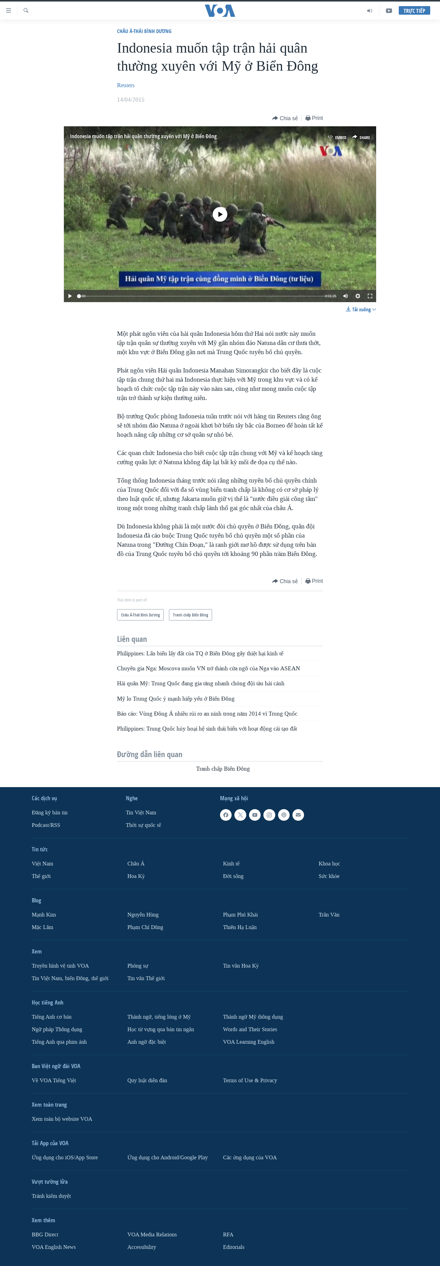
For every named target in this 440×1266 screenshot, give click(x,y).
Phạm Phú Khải (240, 914)
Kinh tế (231, 863)
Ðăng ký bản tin (50, 812)
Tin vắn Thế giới (146, 978)
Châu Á (136, 863)
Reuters (125, 85)
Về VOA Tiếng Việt (54, 1080)
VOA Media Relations (152, 1234)
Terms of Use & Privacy (250, 1080)
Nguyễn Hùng (143, 914)
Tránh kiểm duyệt (51, 1196)
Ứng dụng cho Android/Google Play (167, 1157)
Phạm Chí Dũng (145, 927)
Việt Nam (42, 863)
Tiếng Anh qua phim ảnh (59, 1042)
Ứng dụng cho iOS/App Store (65, 1157)
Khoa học (329, 863)
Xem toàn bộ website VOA (62, 1119)
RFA (228, 1234)
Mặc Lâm (42, 927)
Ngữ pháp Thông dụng (57, 1029)
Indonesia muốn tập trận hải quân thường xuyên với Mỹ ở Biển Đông (143, 136)
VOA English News (54, 1247)
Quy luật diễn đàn (147, 1080)
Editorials (233, 1247)
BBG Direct (45, 1234)
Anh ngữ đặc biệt (146, 1042)
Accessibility (141, 1247)
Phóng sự (137, 965)
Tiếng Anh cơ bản (52, 1016)
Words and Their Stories (250, 1029)
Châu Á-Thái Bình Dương (144, 31)
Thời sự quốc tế (143, 825)
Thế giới (41, 876)
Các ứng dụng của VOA (250, 1157)
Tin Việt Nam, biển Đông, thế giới (70, 978)
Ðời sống (233, 876)
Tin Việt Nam (141, 812)
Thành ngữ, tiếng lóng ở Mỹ (159, 1016)
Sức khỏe (329, 876)
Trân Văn (329, 914)
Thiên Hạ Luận (240, 927)
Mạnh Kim (44, 914)
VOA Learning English (248, 1042)
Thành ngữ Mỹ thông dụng (253, 1016)
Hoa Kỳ (136, 876)
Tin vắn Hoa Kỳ (241, 965)
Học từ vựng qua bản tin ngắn (160, 1029)
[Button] (285, 118)
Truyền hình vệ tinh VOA (60, 965)
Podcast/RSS (46, 825)
